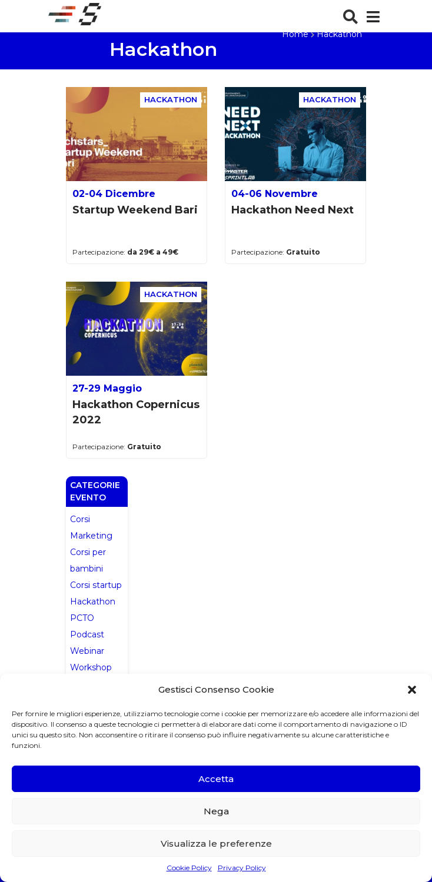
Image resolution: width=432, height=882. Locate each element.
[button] (413, 690)
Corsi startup (96, 585)
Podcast (87, 634)
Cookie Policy (189, 867)
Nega (216, 811)
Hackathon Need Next (292, 209)
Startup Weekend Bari (135, 209)
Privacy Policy (242, 867)
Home (295, 34)
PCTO (82, 618)
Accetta (216, 778)
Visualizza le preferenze (216, 843)
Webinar (87, 651)
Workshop (91, 667)
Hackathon (92, 601)
